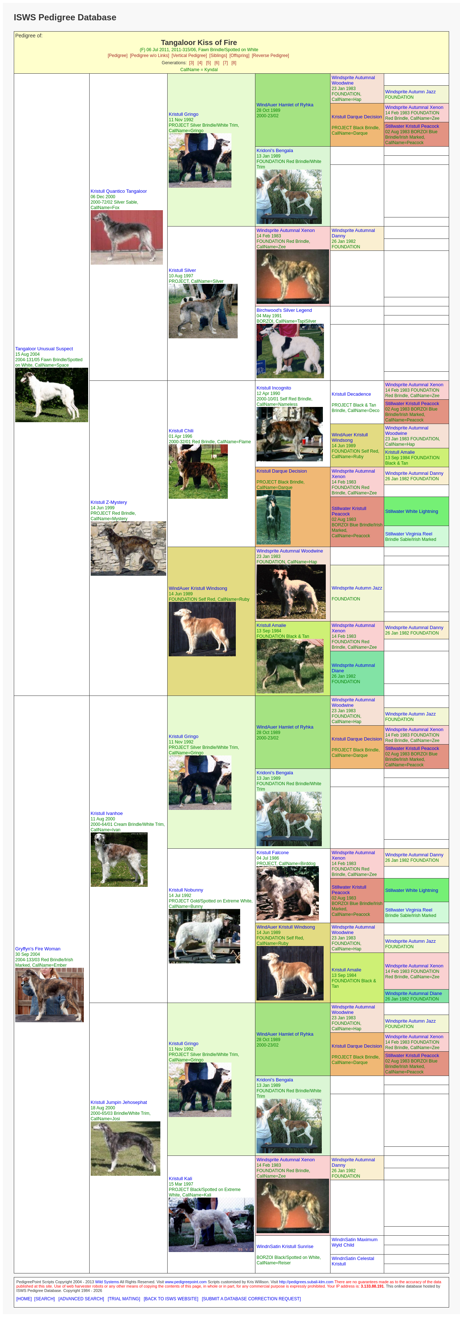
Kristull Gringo (183, 114)
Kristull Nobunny (186, 890)
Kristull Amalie (400, 452)
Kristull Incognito (273, 388)
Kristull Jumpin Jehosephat (119, 1102)
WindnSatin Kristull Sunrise (284, 1246)
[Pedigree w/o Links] (149, 55)
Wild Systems (107, 1282)
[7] (225, 62)
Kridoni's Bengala (274, 150)
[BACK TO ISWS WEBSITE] (171, 1298)
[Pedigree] (118, 55)
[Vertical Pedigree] (189, 55)
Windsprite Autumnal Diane (413, 993)
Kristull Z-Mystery (109, 502)
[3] (191, 62)
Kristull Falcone (272, 852)
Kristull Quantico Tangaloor (119, 191)
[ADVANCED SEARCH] (81, 1298)
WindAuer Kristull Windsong (350, 437)
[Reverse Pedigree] (270, 55)
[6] (216, 62)
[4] (200, 62)
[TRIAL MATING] (124, 1298)
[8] (233, 62)
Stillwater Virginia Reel (408, 534)
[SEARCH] (44, 1298)
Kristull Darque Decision (357, 116)
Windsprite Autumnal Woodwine (353, 80)
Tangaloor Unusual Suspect (44, 348)
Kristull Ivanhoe (107, 813)
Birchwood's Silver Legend (284, 310)
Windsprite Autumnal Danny (414, 473)
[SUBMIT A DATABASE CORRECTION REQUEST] (251, 1298)
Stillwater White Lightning (411, 511)
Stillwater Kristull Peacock (412, 126)
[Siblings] (218, 55)
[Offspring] (239, 55)
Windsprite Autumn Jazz (410, 91)
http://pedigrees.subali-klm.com (306, 1282)
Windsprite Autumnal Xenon (414, 107)
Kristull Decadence (351, 394)
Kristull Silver (182, 270)
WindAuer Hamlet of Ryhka (284, 104)
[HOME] (24, 1298)
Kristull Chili (181, 430)
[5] (208, 62)
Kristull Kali (180, 1178)
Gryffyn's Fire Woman (38, 948)
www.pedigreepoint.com (186, 1282)
